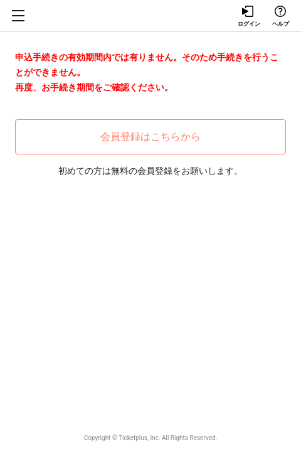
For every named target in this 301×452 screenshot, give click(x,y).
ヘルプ (280, 16)
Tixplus (150, 15)
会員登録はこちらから (150, 137)
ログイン (248, 16)
